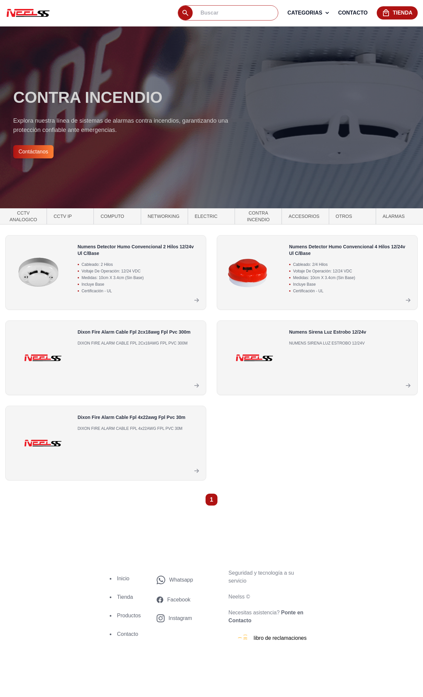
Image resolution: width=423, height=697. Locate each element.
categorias (308, 13)
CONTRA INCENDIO (258, 216)
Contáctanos (33, 151)
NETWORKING (163, 216)
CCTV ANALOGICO (23, 216)
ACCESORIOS (303, 216)
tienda (397, 13)
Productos (129, 615)
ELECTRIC (206, 216)
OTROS (344, 216)
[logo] (27, 13)
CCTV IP (63, 216)
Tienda (125, 597)
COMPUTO (112, 216)
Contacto (127, 634)
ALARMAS (394, 216)
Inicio (123, 578)
